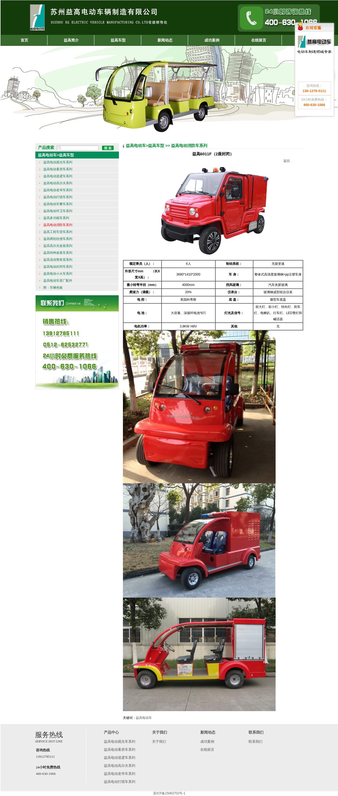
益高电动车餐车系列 (55, 204)
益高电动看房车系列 (55, 169)
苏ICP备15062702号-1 (169, 793)
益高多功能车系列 (54, 218)
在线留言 (207, 750)
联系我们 (255, 742)
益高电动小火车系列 (55, 274)
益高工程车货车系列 (55, 232)
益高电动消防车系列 (55, 225)
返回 (286, 161)
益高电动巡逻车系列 (55, 176)
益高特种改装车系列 (55, 253)
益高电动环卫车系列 (55, 211)
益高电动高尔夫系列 (55, 183)
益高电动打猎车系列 (55, 197)
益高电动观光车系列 (55, 162)
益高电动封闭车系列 (55, 267)
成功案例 (207, 742)
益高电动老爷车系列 (55, 190)
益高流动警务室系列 (55, 260)
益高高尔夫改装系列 (55, 246)
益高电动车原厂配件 (55, 280)
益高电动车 (144, 718)
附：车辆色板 (51, 287)
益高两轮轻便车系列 (55, 239)
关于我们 (159, 742)
